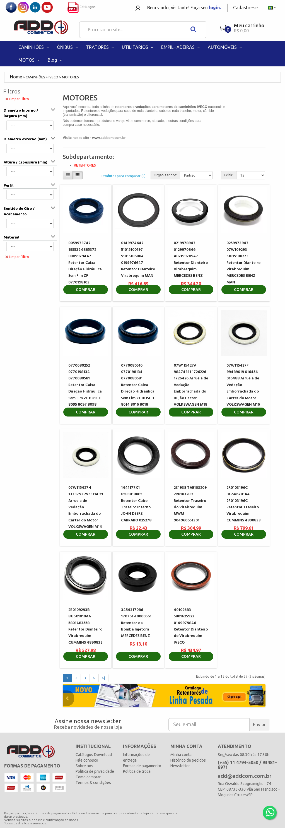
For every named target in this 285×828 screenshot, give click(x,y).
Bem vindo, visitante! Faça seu (184, 7)
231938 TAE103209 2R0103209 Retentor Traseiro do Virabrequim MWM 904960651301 (190, 504)
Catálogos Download (94, 754)
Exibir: (228, 175)
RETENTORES (85, 165)
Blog (55, 59)
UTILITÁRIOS (138, 47)
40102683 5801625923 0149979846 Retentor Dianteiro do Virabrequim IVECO (191, 626)
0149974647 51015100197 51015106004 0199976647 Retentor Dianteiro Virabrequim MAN (138, 259)
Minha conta (181, 754)
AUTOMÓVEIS (225, 47)
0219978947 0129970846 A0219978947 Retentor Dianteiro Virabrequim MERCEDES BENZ (191, 259)
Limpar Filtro (17, 99)
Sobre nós (84, 766)
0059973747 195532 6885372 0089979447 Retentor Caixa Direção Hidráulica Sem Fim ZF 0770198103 (85, 262)
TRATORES (100, 47)
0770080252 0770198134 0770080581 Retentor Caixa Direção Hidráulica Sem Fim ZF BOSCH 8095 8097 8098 (85, 385)
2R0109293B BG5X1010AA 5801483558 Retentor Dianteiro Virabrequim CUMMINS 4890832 (85, 626)
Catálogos (81, 7)
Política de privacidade (95, 771)
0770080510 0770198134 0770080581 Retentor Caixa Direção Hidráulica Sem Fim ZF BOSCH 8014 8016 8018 (137, 385)
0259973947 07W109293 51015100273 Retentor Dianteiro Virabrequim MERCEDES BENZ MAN (243, 262)
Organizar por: (165, 175)
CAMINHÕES (34, 47)
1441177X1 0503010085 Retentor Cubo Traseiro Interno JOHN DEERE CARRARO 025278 (136, 504)
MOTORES (70, 77)
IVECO (53, 77)
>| (103, 678)
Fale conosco (87, 760)
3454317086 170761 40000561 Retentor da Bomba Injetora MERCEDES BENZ (136, 623)
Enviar (259, 724)
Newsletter (180, 766)
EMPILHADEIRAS (181, 47)
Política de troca (137, 771)
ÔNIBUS (68, 47)
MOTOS (29, 59)
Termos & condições (93, 782)
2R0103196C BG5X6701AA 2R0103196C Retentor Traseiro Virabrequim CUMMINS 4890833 (243, 504)
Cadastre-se (245, 7)
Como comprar (88, 777)
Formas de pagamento (142, 766)
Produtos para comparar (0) (124, 176)
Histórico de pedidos (188, 760)
